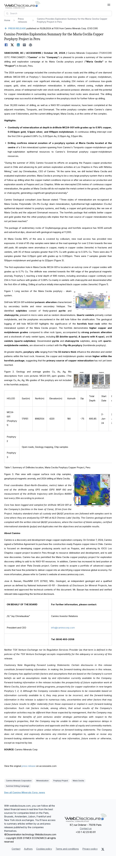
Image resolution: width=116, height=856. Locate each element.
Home (7, 20)
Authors (28, 848)
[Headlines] (22, 4)
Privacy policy (90, 848)
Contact (16, 848)
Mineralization (42, 781)
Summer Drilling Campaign (17, 786)
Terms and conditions (67, 848)
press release (29, 766)
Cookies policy (44, 848)
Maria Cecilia (78, 781)
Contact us (86, 828)
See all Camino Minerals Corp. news (24, 792)
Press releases (22, 20)
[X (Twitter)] (102, 849)
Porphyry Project (60, 781)
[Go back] (15, 28)
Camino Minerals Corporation (19, 781)
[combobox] (58, 13)
